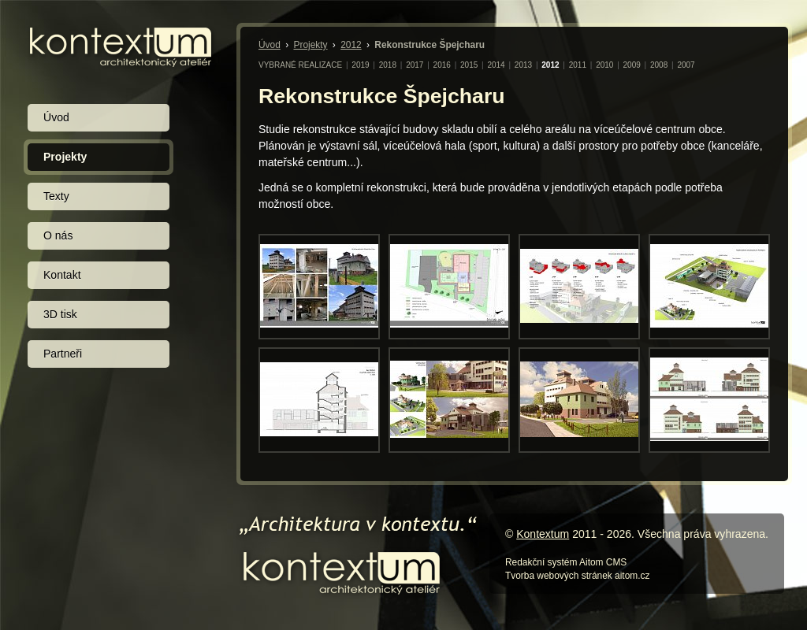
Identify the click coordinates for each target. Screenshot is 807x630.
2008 (659, 65)
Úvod (269, 44)
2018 (387, 65)
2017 (414, 65)
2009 (632, 65)
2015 (469, 65)
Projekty (310, 44)
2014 (495, 65)
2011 (577, 65)
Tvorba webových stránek (558, 575)
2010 (604, 65)
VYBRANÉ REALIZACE (300, 65)
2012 (351, 44)
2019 (360, 65)
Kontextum (542, 534)
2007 (685, 65)
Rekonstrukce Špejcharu (429, 44)
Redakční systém (541, 562)
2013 (523, 65)
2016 (442, 65)
